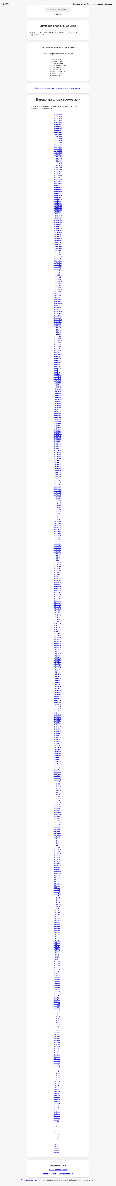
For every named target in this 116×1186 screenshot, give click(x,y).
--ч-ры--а (57, 678)
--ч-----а (57, 1091)
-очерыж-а (58, 145)
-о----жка (57, 704)
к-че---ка (57, 542)
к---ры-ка (57, 495)
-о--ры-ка (57, 423)
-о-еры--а (57, 444)
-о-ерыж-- (58, 448)
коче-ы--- (57, 629)
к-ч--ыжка (58, 275)
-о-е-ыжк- (57, 436)
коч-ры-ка (58, 179)
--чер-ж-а (57, 409)
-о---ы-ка (57, 706)
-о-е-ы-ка (57, 432)
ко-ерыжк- (58, 173)
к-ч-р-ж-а (57, 531)
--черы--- (57, 702)
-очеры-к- (57, 259)
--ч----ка (57, 930)
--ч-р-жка (57, 391)
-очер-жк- (57, 255)
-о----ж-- (57, 1108)
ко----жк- (57, 851)
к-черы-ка (58, 157)
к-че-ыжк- (57, 291)
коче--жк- (57, 360)
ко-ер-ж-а (57, 326)
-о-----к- (57, 1105)
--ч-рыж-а (58, 395)
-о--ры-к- (57, 721)
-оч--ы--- (57, 998)
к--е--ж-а (57, 798)
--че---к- (57, 953)
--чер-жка (57, 212)
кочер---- (57, 631)
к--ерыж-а (58, 271)
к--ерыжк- (58, 273)
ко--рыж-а (58, 312)
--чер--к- (57, 698)
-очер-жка (58, 140)
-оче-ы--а (57, 476)
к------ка (57, 1004)
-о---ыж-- (57, 971)
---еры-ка (57, 383)
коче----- (57, 888)
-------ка (57, 1061)
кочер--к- (57, 371)
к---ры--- (57, 1022)
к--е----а (57, 1024)
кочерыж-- (58, 204)
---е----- (56, 1144)
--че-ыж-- (57, 694)
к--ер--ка (57, 509)
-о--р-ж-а (57, 715)
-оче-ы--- (57, 772)
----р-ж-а (57, 900)
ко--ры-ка (57, 309)
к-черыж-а (58, 159)
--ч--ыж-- (57, 941)
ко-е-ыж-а (58, 320)
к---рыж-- (57, 794)
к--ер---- (57, 1032)
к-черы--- (57, 560)
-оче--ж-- (57, 770)
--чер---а (57, 696)
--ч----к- (57, 1093)
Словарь (108, 4)
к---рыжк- (57, 499)
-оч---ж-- (57, 996)
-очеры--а (58, 257)
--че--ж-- (57, 955)
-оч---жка (57, 450)
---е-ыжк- (57, 649)
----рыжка (57, 377)
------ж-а (57, 1063)
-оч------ (57, 1116)
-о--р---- (57, 1112)
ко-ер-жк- (57, 328)
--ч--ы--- (57, 1097)
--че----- (57, 1101)
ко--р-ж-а (57, 572)
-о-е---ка (57, 725)
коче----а (57, 623)
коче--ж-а (57, 358)
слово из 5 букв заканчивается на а (58, 1174)
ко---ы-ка (57, 564)
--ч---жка (57, 664)
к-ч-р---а (57, 829)
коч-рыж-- (58, 354)
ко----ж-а (57, 849)
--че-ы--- (57, 957)
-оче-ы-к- (57, 478)
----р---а (57, 1073)
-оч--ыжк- (57, 456)
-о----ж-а (57, 963)
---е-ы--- (57, 1087)
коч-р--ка (57, 344)
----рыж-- (57, 908)
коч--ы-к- (57, 611)
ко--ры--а (57, 576)
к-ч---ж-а (57, 818)
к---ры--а (57, 790)
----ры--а (57, 904)
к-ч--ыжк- (57, 527)
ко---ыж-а (57, 566)
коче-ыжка (58, 122)
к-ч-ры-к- (57, 537)
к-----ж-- (57, 1122)
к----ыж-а (57, 780)
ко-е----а (57, 867)
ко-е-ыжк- (58, 322)
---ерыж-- (57, 662)
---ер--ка (57, 651)
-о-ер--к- (57, 739)
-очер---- (57, 774)
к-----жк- (57, 1008)
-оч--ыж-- (57, 755)
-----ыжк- (57, 896)
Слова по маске (79, 4)
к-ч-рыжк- (57, 283)
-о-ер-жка (58, 224)
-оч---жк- (57, 749)
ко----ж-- (57, 1051)
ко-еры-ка (58, 169)
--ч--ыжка (57, 389)
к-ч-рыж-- (57, 540)
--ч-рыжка (58, 208)
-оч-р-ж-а (57, 460)
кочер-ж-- (57, 373)
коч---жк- (57, 607)
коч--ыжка (58, 175)
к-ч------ (57, 1130)
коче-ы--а (57, 362)
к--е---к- (57, 1026)
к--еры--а (57, 515)
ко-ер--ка (57, 324)
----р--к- (57, 1075)
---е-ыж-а (57, 647)
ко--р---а (57, 859)
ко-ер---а (57, 594)
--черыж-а (58, 216)
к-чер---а (57, 554)
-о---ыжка (57, 419)
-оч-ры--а (57, 464)
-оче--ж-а (57, 472)
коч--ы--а (57, 609)
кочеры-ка (58, 126)
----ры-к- (57, 906)
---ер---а (57, 922)
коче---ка (57, 356)
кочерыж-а (58, 128)
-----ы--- (57, 1140)
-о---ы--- (57, 1110)
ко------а (57, 1046)
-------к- (56, 1136)
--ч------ (56, 1146)
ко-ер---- (57, 875)
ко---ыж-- (57, 857)
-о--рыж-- (57, 723)
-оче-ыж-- (57, 480)
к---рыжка (58, 263)
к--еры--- (57, 814)
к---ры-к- (57, 792)
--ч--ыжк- (57, 670)
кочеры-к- (58, 202)
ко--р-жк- (57, 574)
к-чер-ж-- (57, 558)
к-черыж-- (58, 303)
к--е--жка (57, 501)
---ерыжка (58, 206)
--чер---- (57, 959)
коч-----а (57, 877)
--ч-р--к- (57, 945)
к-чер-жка (58, 155)
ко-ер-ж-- (57, 599)
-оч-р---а (57, 757)
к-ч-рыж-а (58, 281)
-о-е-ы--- (57, 987)
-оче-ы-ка (58, 244)
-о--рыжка (58, 220)
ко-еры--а (58, 330)
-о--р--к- (57, 975)
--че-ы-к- (57, 692)
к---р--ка (57, 784)
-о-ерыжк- (58, 230)
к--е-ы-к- (57, 804)
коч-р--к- (57, 617)
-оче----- (57, 1002)
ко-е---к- (57, 869)
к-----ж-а (57, 1006)
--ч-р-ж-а (57, 674)
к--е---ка (57, 796)
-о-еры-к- (57, 446)
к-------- (56, 1150)
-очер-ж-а (58, 252)
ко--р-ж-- (57, 863)
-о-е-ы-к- (57, 733)
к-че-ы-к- (57, 550)
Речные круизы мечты (30, 1180)
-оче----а (57, 766)
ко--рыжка (58, 163)
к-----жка (57, 776)
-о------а (57, 1103)
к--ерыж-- (57, 519)
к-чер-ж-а (57, 295)
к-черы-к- (57, 301)
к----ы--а (57, 1010)
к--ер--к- (57, 810)
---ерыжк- (57, 387)
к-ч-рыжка (58, 151)
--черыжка (58, 132)
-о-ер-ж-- (57, 741)
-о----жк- (57, 965)
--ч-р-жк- (57, 676)
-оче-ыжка (58, 138)
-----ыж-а (57, 894)
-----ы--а (57, 1067)
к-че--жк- (57, 546)
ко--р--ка (57, 570)
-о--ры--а (57, 719)
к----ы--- (57, 1124)
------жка (57, 890)
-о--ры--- (57, 979)
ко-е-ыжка (58, 165)
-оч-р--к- (57, 759)
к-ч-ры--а (57, 535)
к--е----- (57, 1128)
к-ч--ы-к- (57, 825)
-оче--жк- (57, 474)
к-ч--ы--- (57, 1040)
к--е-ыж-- (57, 806)
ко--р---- (57, 1055)
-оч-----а (57, 991)
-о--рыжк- (57, 428)
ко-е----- (57, 1057)
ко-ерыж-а (58, 171)
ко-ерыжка (58, 118)
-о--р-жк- (57, 717)
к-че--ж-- (57, 841)
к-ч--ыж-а (57, 525)
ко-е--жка (57, 316)
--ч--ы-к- (57, 939)
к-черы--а (58, 299)
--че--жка (57, 399)
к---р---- (57, 1126)
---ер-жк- (57, 656)
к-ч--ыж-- (57, 827)
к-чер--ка (57, 293)
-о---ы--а (57, 967)
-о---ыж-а (57, 708)
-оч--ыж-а (57, 454)
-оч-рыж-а (58, 238)
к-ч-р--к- (57, 831)
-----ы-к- (57, 1069)
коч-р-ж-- (57, 619)
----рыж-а (57, 639)
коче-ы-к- (57, 364)
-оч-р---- (57, 1000)
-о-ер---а (57, 737)
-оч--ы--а (57, 751)
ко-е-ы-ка (57, 318)
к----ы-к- (57, 1012)
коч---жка (57, 336)
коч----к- (57, 880)
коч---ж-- (57, 882)
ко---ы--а (57, 853)
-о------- (56, 1148)
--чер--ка (57, 407)
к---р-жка (57, 493)
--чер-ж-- (57, 700)
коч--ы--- (57, 884)
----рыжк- (57, 641)
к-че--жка (57, 285)
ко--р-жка (57, 307)
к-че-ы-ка (57, 287)
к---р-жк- (57, 788)
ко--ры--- (57, 865)
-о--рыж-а (58, 426)
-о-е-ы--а (57, 731)
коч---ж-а (57, 605)
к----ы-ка (57, 778)
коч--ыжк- (57, 342)
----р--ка (57, 898)
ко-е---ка (57, 582)
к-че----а (57, 837)
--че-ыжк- (57, 405)
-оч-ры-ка (58, 236)
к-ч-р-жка (57, 277)
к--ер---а (57, 808)
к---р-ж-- (57, 1020)
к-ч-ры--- (57, 835)
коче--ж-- (57, 627)
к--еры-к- (57, 517)
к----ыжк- (57, 782)
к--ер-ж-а (57, 511)
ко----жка (57, 562)
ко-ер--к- (57, 597)
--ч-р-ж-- (57, 947)
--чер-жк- (57, 411)
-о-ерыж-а (58, 228)
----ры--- (57, 1079)
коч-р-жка (58, 177)
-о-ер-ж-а (57, 440)
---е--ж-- (57, 1085)
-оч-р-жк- (57, 462)
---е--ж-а (57, 912)
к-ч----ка (57, 816)
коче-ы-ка (58, 187)
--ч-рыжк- (57, 397)
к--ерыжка (58, 149)
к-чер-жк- (57, 297)
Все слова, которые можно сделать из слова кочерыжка (57, 88)
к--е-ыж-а (57, 505)
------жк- (57, 1065)
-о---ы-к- (57, 969)
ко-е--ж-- (57, 871)
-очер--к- (57, 485)
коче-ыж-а (58, 189)
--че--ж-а (57, 686)
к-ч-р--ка (57, 529)
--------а (56, 1134)
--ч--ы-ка (57, 666)
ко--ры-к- (57, 578)
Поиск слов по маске (58, 1170)
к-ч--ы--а (57, 823)
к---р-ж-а (57, 786)
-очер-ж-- (57, 487)
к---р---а (57, 1016)
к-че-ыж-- (57, 552)
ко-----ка (57, 847)
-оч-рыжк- (58, 240)
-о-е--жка (57, 430)
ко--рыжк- (58, 314)
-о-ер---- (57, 989)
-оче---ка (57, 470)
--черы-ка (58, 214)
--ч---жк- (57, 934)
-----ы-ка (57, 892)
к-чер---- (57, 845)
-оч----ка (57, 745)
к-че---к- (57, 839)
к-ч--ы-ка (57, 523)
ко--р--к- (57, 861)
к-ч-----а (57, 1034)
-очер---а (57, 483)
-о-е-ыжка (58, 222)
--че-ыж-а (58, 403)
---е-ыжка (57, 379)
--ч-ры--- (57, 949)
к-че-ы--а (57, 548)
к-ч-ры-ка (57, 279)
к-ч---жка (57, 521)
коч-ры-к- (57, 352)
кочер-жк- (58, 197)
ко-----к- (57, 1048)
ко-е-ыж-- (57, 592)
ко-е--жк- (57, 586)
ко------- (57, 1132)
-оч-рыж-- (57, 468)
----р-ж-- (57, 1077)
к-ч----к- (57, 1036)
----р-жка (57, 635)
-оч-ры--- (57, 763)
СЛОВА (6, 4)
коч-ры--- (57, 621)
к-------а (57, 1118)
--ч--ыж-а (57, 668)
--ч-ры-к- (57, 680)
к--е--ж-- (57, 1028)
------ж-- (57, 1138)
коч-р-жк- (57, 348)
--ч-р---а (57, 943)
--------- (56, 1152)
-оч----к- (57, 994)
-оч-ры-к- (57, 466)
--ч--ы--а (57, 937)
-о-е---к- (57, 983)
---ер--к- (57, 924)
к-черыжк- (58, 161)
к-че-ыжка (58, 153)
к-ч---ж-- (57, 1038)
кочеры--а (58, 200)
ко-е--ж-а (57, 584)
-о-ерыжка (58, 134)
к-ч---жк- (57, 820)
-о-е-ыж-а (58, 434)
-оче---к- (57, 768)
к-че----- (57, 1044)
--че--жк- (57, 688)
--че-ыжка (58, 210)
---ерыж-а (58, 385)
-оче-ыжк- (58, 248)
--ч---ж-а (57, 932)
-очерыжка (58, 114)
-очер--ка (57, 250)
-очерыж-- (58, 261)
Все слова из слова (95, 4)
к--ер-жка (57, 267)
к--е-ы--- (57, 1030)
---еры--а (57, 658)
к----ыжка (57, 491)
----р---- (56, 1142)
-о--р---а (57, 973)
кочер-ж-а (58, 195)
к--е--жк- (57, 800)
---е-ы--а (57, 916)
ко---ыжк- (57, 568)
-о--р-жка (57, 421)
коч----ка (57, 603)
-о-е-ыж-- (57, 735)
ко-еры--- (57, 601)
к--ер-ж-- (57, 812)
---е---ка (57, 910)
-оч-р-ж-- (57, 761)
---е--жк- (57, 914)
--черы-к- (57, 415)
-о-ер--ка (57, 438)
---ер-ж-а (57, 654)
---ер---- (57, 1089)
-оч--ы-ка (57, 452)
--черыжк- (58, 218)
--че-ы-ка (57, 401)
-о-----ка (57, 961)
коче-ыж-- (58, 366)
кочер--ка (57, 193)
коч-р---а (57, 615)
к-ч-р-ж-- (57, 833)
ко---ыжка (58, 305)
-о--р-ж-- (57, 977)
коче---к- (57, 625)
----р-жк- (57, 902)
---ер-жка (57, 381)
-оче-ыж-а (58, 246)
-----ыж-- (57, 1071)
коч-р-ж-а (57, 346)
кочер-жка (58, 124)
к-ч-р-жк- (57, 533)
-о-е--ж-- (57, 985)
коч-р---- (57, 886)
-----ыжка (57, 633)
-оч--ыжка (58, 232)
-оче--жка (57, 242)
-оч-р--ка (57, 458)
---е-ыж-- (57, 920)
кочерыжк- (58, 130)
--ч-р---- (57, 1099)
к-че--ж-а (57, 544)
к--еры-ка (57, 269)
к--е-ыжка (58, 265)
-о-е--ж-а (57, 727)
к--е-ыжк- (57, 507)
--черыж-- (58, 417)
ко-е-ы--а (57, 588)
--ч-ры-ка (57, 393)
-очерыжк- (58, 147)
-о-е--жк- (57, 729)
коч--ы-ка (57, 338)
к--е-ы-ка (57, 503)
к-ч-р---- (57, 1042)
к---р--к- (57, 1018)
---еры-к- (57, 660)
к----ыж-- (57, 1014)
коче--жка (58, 185)
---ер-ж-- (57, 926)
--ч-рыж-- (57, 682)
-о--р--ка (57, 713)
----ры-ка (57, 637)
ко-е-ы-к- (57, 590)
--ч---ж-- (57, 1095)
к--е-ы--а (57, 802)
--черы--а (57, 413)
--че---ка (57, 684)
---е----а (57, 1081)
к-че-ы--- (57, 843)
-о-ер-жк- (57, 442)
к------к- (56, 1120)
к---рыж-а (57, 497)
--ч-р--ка (57, 672)
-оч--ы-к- (57, 753)
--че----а (57, 951)
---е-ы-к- (57, 918)
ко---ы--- (57, 1053)
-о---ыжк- (57, 711)
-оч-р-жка (57, 234)
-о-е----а (57, 981)
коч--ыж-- (57, 613)
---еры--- (57, 928)
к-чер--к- (57, 556)
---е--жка (57, 643)
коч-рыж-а (58, 181)
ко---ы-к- (57, 855)
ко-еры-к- (57, 332)
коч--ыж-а (58, 340)
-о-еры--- (57, 743)
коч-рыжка (58, 120)
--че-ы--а (57, 690)
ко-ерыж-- (58, 334)
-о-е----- (57, 1114)
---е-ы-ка (57, 645)
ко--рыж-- (57, 580)
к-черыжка (58, 116)
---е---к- (57, 1083)
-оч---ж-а (57, 747)
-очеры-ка (58, 143)
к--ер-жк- (57, 513)
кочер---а (57, 369)
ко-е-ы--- (57, 873)
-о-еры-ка (58, 226)
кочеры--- (57, 375)
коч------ (57, 1059)
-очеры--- (57, 489)
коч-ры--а (57, 350)
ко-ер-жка (58, 167)
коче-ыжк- (58, 191)
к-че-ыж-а (58, 289)
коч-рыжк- (58, 183)
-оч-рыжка (58, 136)
